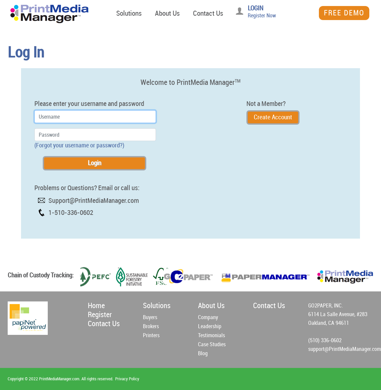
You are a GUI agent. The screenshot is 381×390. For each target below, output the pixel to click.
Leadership (209, 326)
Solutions (129, 13)
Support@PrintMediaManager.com (93, 201)
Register (100, 314)
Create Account (273, 117)
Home (96, 305)
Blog (203, 353)
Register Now (262, 15)
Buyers (150, 317)
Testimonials (211, 335)
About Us (167, 13)
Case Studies (212, 344)
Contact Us (208, 13)
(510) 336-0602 (325, 340)
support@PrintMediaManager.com (344, 349)
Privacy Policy (127, 378)
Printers (151, 335)
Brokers (151, 326)
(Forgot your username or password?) (79, 145)
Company (208, 317)
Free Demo (344, 13)
